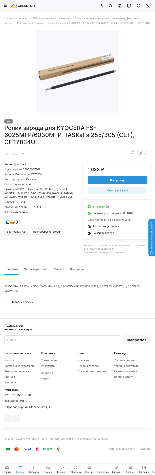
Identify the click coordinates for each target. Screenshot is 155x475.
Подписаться (136, 340)
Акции (45, 378)
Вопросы (47, 373)
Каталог (9, 360)
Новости (83, 360)
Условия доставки (126, 366)
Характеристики (36, 269)
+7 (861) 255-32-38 (17, 395)
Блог (81, 353)
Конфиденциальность (121, 448)
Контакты (10, 382)
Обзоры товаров (88, 366)
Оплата (59, 269)
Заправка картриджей (19, 366)
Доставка (77, 269)
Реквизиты (48, 366)
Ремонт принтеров (16, 371)
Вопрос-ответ (123, 377)
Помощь (120, 353)
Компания (48, 353)
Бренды (9, 377)
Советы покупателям (92, 371)
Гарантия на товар (126, 371)
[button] (151, 237)
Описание (11, 269)
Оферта (146, 448)
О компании (49, 360)
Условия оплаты (124, 360)
